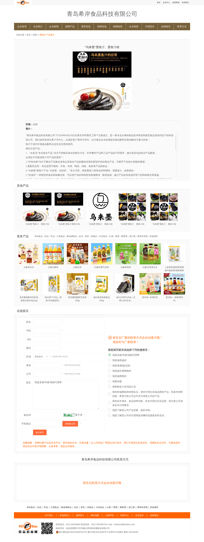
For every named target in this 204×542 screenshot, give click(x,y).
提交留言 (40, 432)
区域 (28, 356)
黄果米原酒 (142, 236)
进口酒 (132, 236)
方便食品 (61, 236)
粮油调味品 (72, 236)
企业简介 (38, 26)
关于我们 (49, 515)
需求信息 (86, 26)
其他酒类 (154, 236)
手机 (28, 330)
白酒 (111, 236)
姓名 (28, 322)
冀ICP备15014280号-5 (98, 532)
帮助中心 (124, 515)
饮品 (47, 236)
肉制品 (94, 236)
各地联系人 (65, 515)
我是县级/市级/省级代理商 (66, 394)
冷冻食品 (103, 236)
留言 (28, 382)
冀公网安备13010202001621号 (71, 532)
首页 (158, 2)
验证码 (27, 415)
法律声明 (110, 515)
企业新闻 (54, 26)
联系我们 (185, 2)
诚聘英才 (80, 515)
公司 (28, 374)
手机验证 (26, 423)
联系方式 (182, 26)
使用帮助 (175, 2)
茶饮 (87, 236)
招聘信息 (102, 26)
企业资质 (133, 26)
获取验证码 (70, 424)
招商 (35, 35)
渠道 (28, 365)
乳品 (53, 236)
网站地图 (95, 515)
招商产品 (70, 26)
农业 (81, 236)
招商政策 (117, 26)
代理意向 (150, 26)
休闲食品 (38, 236)
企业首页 (22, 26)
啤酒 (117, 236)
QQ (29, 339)
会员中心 (166, 2)
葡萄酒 (124, 236)
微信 (28, 348)
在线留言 (166, 26)
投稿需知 (154, 515)
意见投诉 (139, 515)
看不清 (78, 415)
